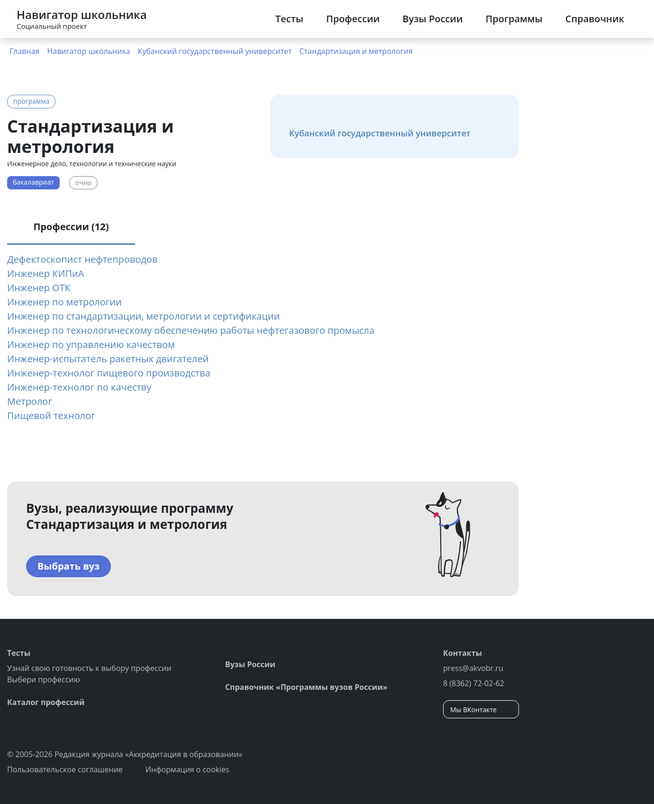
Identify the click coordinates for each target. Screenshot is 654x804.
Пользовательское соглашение (65, 769)
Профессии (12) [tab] (71, 226)
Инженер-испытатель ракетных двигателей (108, 358)
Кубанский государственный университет (215, 51)
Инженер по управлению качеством (91, 344)
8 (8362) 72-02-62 (473, 683)
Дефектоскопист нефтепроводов (82, 259)
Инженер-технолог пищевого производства (108, 372)
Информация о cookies (187, 769)
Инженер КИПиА (45, 273)
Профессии (353, 18)
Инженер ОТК (39, 287)
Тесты (289, 18)
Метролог (29, 401)
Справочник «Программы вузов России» (306, 687)
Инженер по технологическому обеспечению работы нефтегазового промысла (190, 330)
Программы (514, 18)
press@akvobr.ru (473, 668)
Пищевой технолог (51, 415)
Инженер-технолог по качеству (79, 387)
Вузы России (432, 18)
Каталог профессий (45, 702)
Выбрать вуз (68, 566)
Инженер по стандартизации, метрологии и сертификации (143, 316)
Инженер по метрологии (64, 301)
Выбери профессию (43, 679)
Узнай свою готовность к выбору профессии (89, 668)
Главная (24, 51)
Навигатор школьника (88, 51)
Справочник (594, 18)
